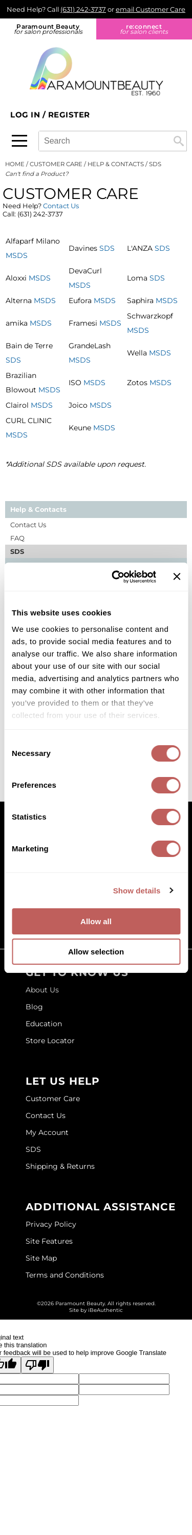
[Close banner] (176, 576)
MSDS (17, 255)
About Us (42, 989)
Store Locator (50, 1040)
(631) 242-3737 (83, 9)
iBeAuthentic (105, 1310)
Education (44, 1023)
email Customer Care (150, 9)
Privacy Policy (51, 1224)
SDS (107, 248)
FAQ (17, 538)
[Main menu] (19, 141)
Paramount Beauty (48, 29)
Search (179, 141)
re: (144, 29)
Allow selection (96, 951)
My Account (47, 1132)
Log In (26, 114)
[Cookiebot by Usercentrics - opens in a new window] (116, 577)
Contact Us (61, 206)
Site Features (49, 1241)
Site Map (41, 1258)
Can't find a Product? (37, 173)
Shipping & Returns (60, 1166)
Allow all (96, 921)
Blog (34, 1006)
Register (69, 114)
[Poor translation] (37, 1365)
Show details (137, 890)
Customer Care (53, 1098)
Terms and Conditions (65, 1275)
